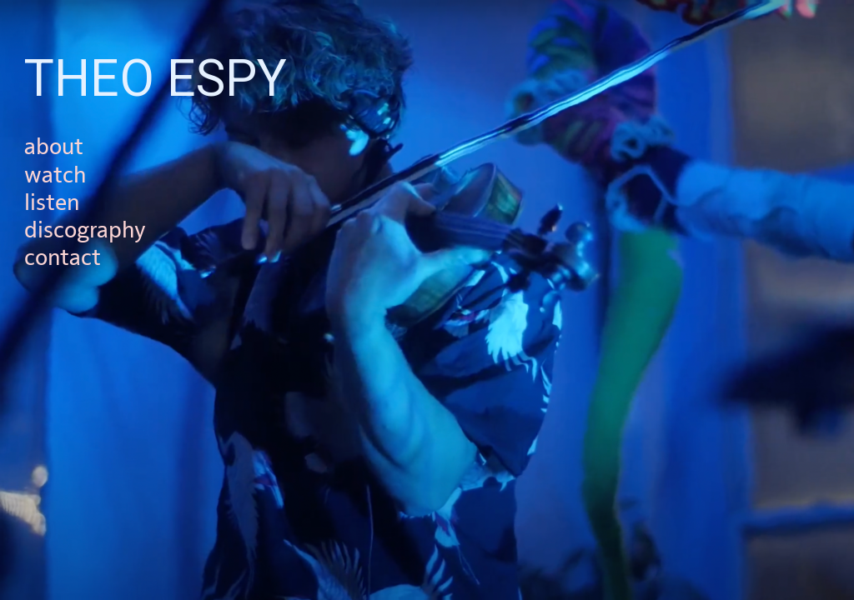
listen (51, 203)
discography (85, 230)
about (53, 147)
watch (55, 176)
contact (62, 258)
